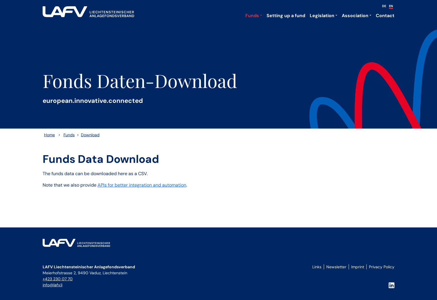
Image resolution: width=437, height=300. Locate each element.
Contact (385, 16)
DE (384, 6)
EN (391, 6)
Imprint (357, 266)
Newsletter (336, 266)
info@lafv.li (52, 284)
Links (316, 266)
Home (49, 134)
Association (355, 16)
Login (315, 273)
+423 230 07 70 (58, 278)
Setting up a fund (286, 16)
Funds (252, 16)
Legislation (322, 16)
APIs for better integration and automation (142, 185)
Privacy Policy (381, 266)
